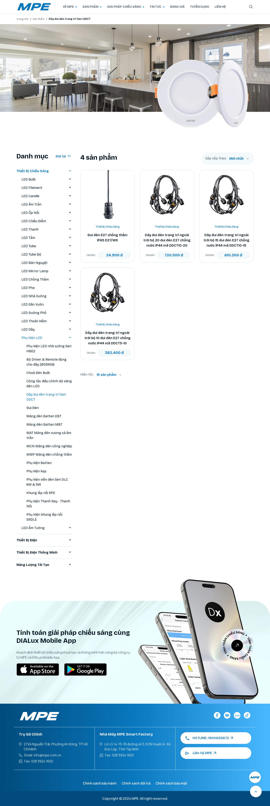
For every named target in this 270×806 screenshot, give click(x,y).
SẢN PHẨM (92, 7)
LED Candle (46, 196)
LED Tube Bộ (46, 254)
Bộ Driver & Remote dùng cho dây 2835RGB (46, 361)
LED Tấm (46, 237)
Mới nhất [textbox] (236, 158)
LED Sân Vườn (46, 304)
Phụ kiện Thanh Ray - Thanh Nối (48, 503)
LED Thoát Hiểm (46, 321)
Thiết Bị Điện (44, 540)
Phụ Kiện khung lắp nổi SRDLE (44, 517)
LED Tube (46, 246)
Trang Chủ (22, 19)
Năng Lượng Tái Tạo (44, 564)
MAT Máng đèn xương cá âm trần (48, 435)
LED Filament (46, 187)
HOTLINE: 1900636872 (209, 738)
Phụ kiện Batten (39, 463)
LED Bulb (46, 179)
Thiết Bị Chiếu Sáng (44, 171)
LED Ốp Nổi (46, 212)
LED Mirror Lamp (46, 271)
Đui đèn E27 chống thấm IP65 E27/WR (107, 237)
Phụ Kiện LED (46, 337)
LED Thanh (46, 229)
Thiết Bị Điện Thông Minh (44, 552)
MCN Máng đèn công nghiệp (49, 446)
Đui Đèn (32, 408)
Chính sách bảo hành (100, 783)
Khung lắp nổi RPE (40, 493)
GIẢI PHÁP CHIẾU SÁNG (125, 7)
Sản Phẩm (39, 19)
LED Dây (46, 329)
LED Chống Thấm (46, 279)
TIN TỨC (157, 7)
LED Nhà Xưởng (46, 296)
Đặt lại (63, 156)
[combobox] (239, 159)
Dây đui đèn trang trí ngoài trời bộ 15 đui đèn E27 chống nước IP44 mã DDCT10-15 (226, 240)
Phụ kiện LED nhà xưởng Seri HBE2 (48, 348)
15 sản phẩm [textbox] (106, 375)
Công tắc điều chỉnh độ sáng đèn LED (49, 383)
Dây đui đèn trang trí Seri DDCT (46, 396)
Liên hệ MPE (200, 753)
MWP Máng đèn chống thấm (49, 454)
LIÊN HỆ (220, 7)
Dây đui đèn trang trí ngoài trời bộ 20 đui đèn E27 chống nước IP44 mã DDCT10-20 (166, 240)
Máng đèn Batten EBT (43, 416)
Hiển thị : (87, 374)
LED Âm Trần (46, 204)
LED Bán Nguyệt (46, 262)
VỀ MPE (70, 7)
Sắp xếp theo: (216, 158)
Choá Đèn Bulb (38, 373)
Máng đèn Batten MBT (44, 424)
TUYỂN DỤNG (199, 7)
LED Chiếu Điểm (46, 221)
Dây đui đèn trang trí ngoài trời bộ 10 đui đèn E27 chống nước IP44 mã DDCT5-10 (108, 338)
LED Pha (46, 287)
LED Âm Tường (46, 527)
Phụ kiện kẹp (36, 471)
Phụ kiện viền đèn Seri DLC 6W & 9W (47, 482)
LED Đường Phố (46, 312)
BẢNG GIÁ (177, 7)
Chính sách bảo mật (171, 783)
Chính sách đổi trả (136, 783)
